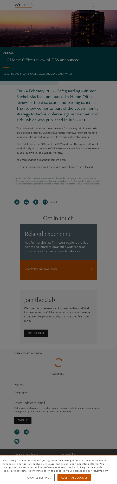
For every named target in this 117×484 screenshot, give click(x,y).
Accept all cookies (74, 477)
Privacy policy (100, 470)
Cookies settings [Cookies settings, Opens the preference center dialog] (39, 477)
